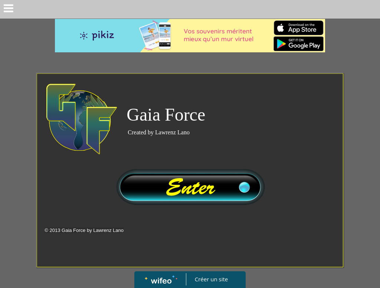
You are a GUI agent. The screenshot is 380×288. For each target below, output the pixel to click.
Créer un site (211, 279)
